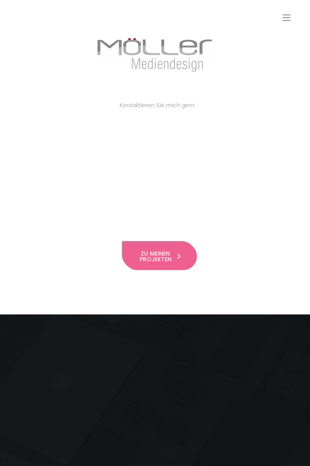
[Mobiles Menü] (287, 18)
